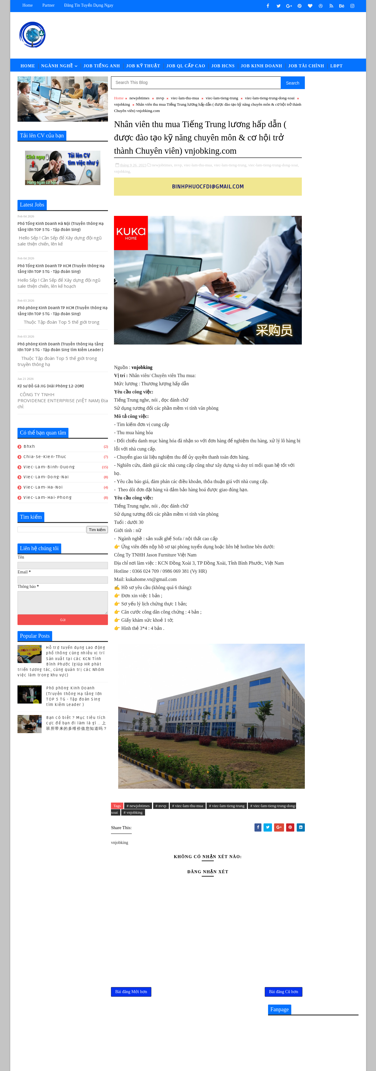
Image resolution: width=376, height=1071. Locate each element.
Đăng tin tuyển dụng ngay (88, 5)
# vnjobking (168, 852)
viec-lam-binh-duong (49, 470)
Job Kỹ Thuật (143, 68)
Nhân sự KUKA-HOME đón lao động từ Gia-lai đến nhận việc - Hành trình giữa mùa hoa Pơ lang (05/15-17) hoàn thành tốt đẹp (313, 697)
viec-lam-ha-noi (43, 490)
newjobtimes (140, 101)
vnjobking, (166, 186)
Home (28, 5)
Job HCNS (223, 68)
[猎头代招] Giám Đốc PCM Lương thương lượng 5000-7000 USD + (325, 667)
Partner (49, 5)
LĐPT (336, 68)
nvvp (160, 101)
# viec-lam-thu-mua (187, 845)
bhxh (29, 449)
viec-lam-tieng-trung (222, 101)
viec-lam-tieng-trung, (231, 180)
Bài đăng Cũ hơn (243, 1033)
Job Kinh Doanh (262, 68)
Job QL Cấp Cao (185, 68)
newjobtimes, (162, 180)
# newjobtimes (138, 845)
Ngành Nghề (57, 68)
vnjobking (164, 107)
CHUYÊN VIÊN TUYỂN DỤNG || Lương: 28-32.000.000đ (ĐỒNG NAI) (326, 643)
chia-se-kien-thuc (45, 459)
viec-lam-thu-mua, (198, 180)
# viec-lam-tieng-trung (227, 845)
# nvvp (161, 845)
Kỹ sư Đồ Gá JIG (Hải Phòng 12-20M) (51, 389)
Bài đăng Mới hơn (131, 1033)
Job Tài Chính (306, 68)
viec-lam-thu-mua (185, 101)
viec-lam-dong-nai (46, 480)
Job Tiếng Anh (102, 68)
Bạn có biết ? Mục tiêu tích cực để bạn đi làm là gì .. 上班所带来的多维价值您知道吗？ (77, 726)
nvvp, (178, 180)
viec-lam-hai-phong (48, 500)
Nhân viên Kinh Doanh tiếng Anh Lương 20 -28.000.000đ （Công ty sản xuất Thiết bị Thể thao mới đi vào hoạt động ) (312, 613)
